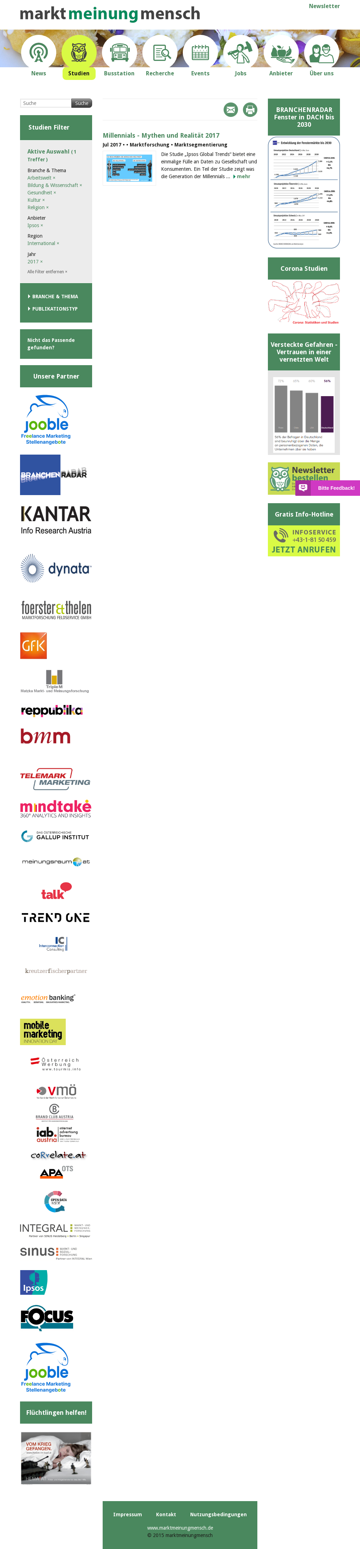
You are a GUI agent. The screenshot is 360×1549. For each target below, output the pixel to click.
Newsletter (324, 6)
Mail (231, 109)
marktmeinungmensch (110, 14)
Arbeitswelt (41, 178)
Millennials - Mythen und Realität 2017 (161, 135)
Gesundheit (41, 192)
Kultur (36, 200)
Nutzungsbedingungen (218, 1514)
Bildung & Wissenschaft (54, 185)
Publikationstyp (55, 309)
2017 (35, 261)
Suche (81, 103)
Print (250, 109)
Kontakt (166, 1514)
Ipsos (35, 225)
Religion (38, 207)
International (43, 243)
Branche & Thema (55, 296)
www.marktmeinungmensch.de (180, 1528)
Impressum (127, 1514)
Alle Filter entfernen (47, 271)
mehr (243, 176)
